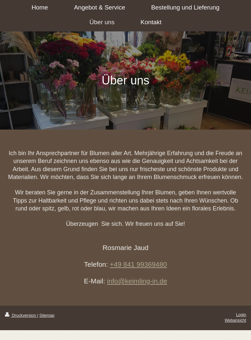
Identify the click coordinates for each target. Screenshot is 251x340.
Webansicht (235, 320)
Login (241, 315)
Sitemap (46, 315)
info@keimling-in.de (137, 281)
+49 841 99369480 (138, 264)
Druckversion (21, 315)
